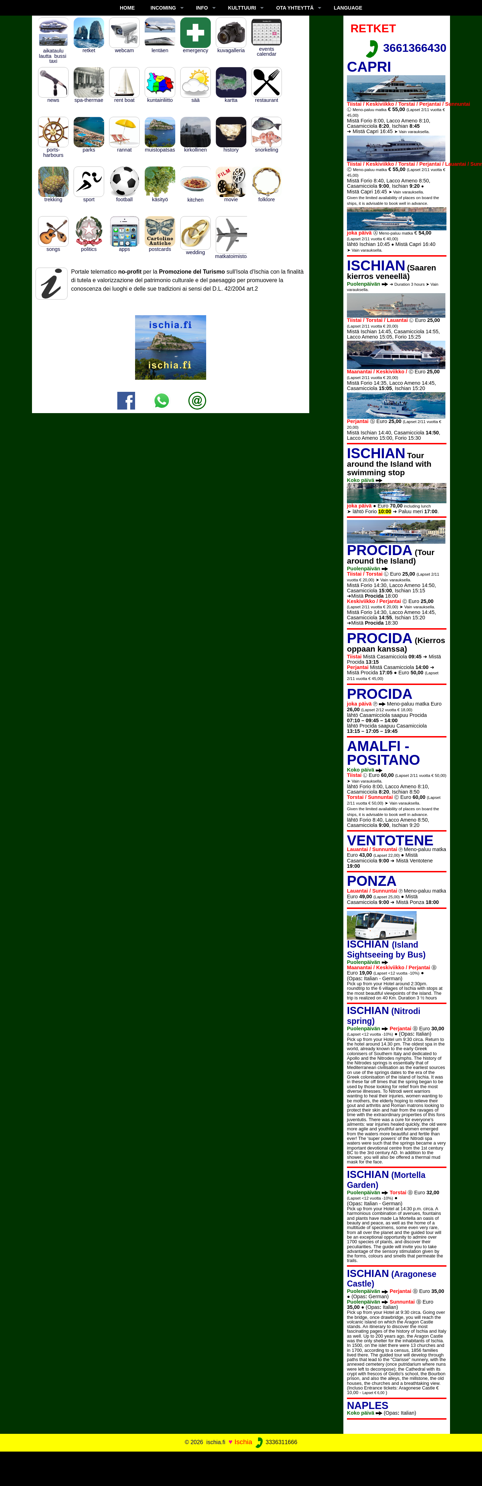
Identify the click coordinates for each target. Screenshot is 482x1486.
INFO (202, 8)
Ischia (243, 1442)
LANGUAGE (348, 8)
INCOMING (163, 8)
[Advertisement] (241, 1468)
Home (127, 8)
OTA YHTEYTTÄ (295, 8)
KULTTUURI (242, 8)
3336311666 (275, 1442)
